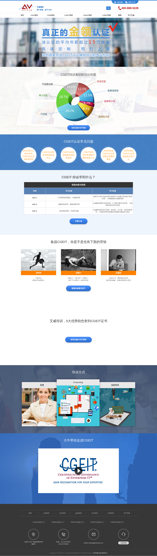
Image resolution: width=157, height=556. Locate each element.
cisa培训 (46, 513)
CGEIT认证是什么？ (97, 522)
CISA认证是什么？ (39, 522)
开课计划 (78, 221)
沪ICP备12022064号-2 (100, 553)
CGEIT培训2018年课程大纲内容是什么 (88, 155)
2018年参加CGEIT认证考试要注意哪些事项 (108, 155)
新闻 (119, 15)
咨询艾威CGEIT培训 (78, 340)
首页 (22, 15)
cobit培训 (111, 513)
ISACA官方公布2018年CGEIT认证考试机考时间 (28, 155)
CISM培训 (51, 15)
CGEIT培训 (68, 15)
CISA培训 (34, 15)
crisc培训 (94, 513)
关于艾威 (131, 15)
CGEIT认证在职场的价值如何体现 (68, 155)
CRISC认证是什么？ (77, 522)
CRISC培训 (87, 15)
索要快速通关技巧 (78, 288)
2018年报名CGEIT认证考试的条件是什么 (128, 155)
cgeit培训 (78, 513)
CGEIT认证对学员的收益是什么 (48, 155)
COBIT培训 (106, 15)
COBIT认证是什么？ (117, 522)
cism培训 (62, 513)
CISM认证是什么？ (57, 522)
